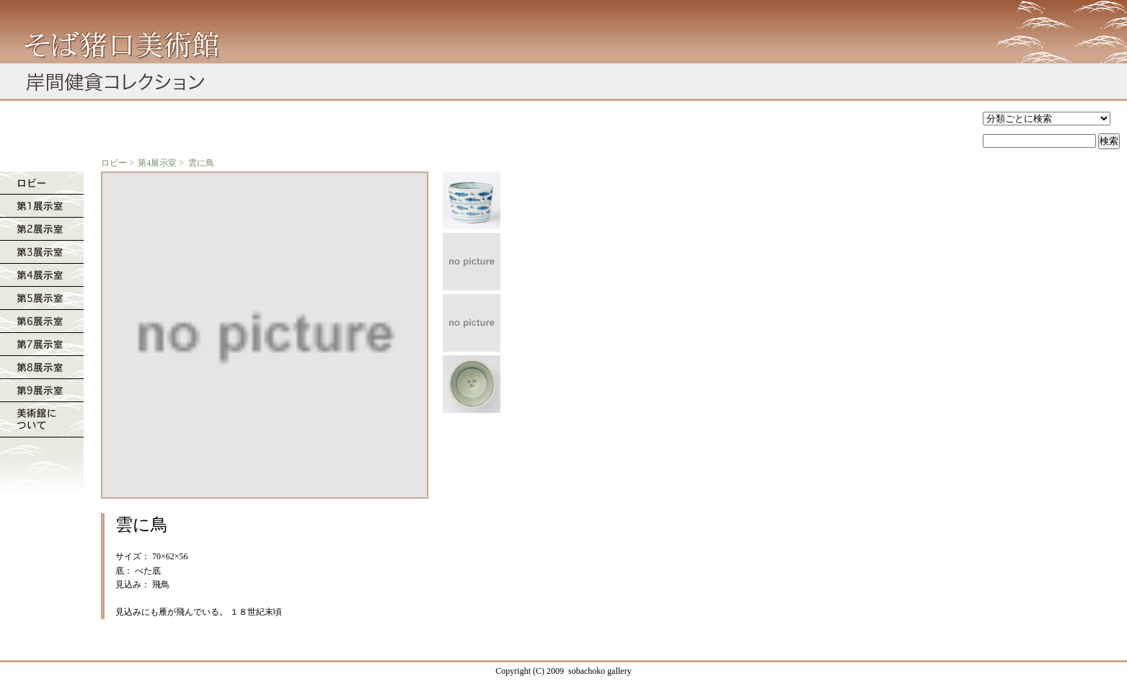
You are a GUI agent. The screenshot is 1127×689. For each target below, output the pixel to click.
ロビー (114, 163)
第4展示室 (157, 163)
